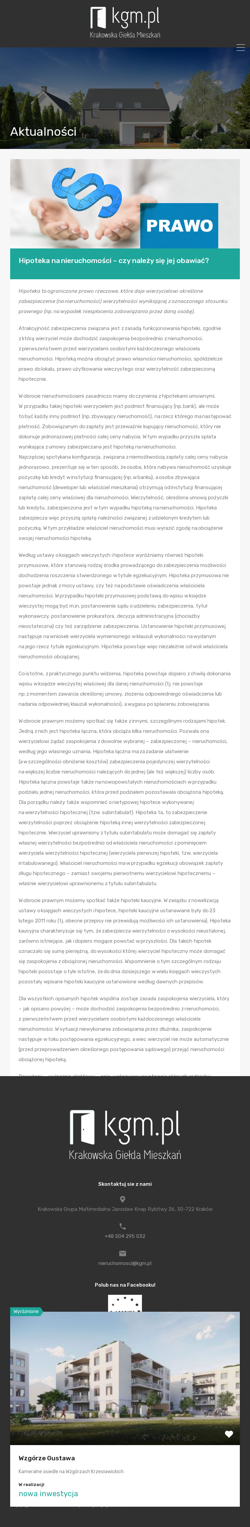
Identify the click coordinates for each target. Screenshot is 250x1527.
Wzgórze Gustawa (47, 1458)
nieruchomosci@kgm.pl (125, 1263)
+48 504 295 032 (125, 1236)
